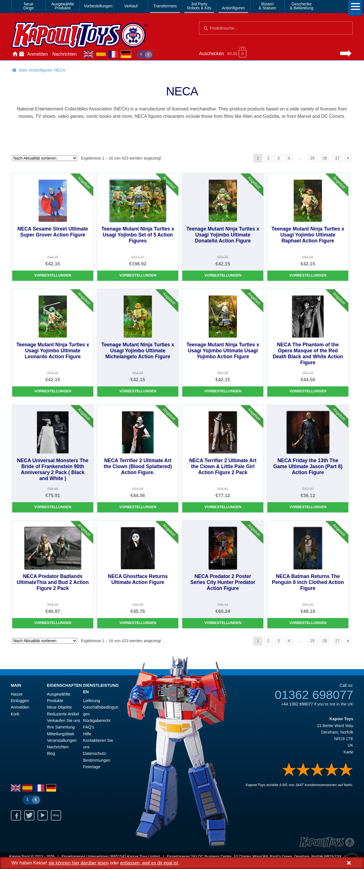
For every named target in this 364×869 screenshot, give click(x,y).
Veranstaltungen (61, 740)
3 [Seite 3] (279, 158)
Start (22, 70)
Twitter (29, 815)
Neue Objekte (59, 707)
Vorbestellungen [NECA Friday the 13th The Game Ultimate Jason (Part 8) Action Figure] (307, 507)
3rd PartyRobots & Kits (199, 6)
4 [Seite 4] (289, 158)
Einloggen (20, 700)
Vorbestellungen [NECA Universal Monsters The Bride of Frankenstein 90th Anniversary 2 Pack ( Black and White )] (52, 507)
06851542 (118, 856)
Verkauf (131, 6)
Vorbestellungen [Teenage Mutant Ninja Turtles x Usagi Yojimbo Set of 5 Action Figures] (137, 275)
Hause (14, 54)
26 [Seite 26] (324, 158)
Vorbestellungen (98, 6)
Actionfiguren (233, 8)
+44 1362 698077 (297, 704)
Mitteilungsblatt (60, 734)
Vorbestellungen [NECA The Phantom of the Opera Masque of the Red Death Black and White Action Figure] (307, 391)
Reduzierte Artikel (63, 714)
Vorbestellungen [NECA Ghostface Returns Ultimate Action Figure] (137, 623)
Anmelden (37, 54)
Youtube (43, 815)
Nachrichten (64, 54)
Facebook (16, 815)
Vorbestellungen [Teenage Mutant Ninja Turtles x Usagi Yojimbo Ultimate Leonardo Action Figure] (52, 391)
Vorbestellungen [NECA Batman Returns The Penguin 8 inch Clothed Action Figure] (307, 623)
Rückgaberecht (97, 720)
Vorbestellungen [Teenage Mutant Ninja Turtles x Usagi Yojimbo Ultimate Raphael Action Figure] (307, 275)
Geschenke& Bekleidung (301, 6)
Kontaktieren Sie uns (21, 54)
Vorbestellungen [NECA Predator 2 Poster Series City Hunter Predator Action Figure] (222, 623)
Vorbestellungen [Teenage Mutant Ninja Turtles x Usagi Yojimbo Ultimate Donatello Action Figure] (222, 275)
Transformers (165, 6)
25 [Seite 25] (312, 158)
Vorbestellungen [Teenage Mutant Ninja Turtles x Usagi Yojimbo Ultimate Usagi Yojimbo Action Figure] (222, 391)
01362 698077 (314, 695)
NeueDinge (28, 6)
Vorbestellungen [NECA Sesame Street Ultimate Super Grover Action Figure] (52, 275)
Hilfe (87, 734)
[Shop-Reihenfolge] (44, 158)
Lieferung (91, 700)
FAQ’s (88, 727)
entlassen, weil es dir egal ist (149, 862)
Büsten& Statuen (267, 6)
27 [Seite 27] (337, 158)
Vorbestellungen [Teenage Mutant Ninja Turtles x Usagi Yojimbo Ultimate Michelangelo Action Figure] (137, 391)
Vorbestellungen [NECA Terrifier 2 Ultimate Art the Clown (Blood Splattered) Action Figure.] (137, 507)
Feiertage (91, 767)
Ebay (56, 815)
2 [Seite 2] (268, 158)
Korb (15, 714)
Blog (51, 753)
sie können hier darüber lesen (79, 862)
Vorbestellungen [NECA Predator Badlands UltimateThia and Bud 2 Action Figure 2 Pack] (52, 623)
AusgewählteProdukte (62, 6)
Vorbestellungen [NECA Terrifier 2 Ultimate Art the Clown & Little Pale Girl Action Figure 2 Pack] (222, 507)
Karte (348, 752)
